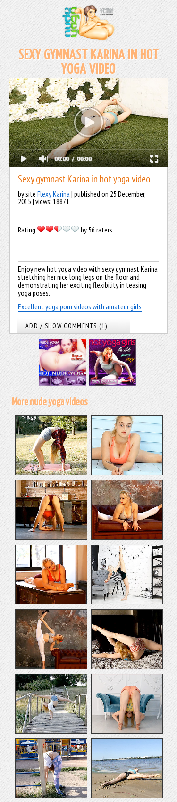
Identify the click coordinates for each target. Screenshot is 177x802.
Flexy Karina (53, 193)
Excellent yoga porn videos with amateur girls (80, 306)
